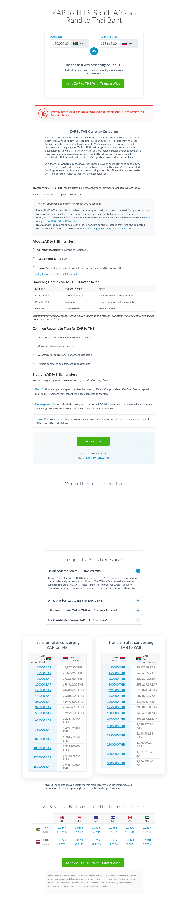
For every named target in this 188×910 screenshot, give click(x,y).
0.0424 (130, 839)
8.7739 (147, 844)
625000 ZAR (43, 720)
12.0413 (129, 831)
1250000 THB (116, 707)
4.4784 (147, 831)
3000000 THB (116, 754)
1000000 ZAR (42, 748)
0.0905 (113, 839)
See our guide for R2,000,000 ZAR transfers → (113, 228)
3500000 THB (116, 763)
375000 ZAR (43, 707)
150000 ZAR (43, 696)
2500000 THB (116, 744)
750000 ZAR (43, 729)
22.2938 (62, 831)
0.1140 (147, 839)
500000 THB (117, 684)
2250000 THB (116, 735)
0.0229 (62, 839)
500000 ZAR (43, 713)
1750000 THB (116, 718)
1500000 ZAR (42, 766)
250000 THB (117, 678)
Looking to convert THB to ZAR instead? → (57, 274)
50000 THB (117, 667)
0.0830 (130, 827)
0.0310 (79, 839)
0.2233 (147, 827)
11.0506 (113, 844)
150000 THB (117, 673)
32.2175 (79, 844)
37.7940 (96, 844)
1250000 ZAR (42, 757)
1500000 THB (116, 713)
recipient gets (108, 36)
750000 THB (117, 696)
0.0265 (96, 839)
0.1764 (113, 827)
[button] (93, 441)
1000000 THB (116, 701)
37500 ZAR (44, 673)
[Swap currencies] (94, 51)
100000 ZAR (43, 684)
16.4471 (79, 831)
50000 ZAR (44, 678)
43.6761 (62, 844)
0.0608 (79, 827)
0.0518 (96, 827)
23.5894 (129, 844)
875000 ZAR (43, 739)
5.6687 (113, 831)
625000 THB (117, 690)
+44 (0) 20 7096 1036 (98, 457)
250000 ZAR (43, 701)
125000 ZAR (43, 690)
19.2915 (96, 831)
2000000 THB (116, 726)
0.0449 (62, 827)
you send (56, 36)
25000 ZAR (44, 667)
